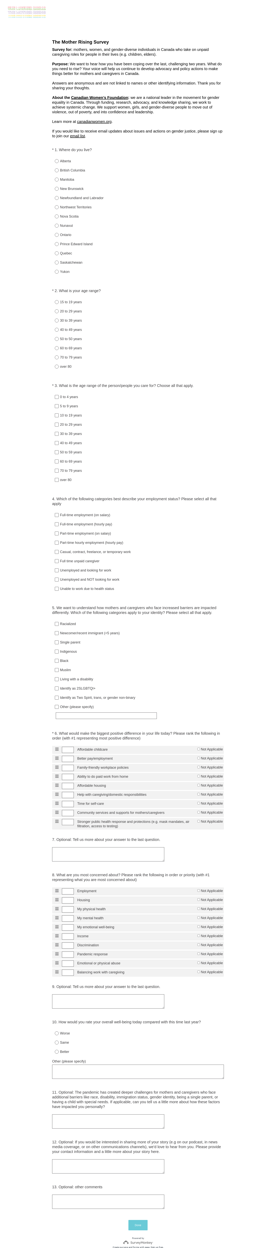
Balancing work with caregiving (100, 959)
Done (138, 1197)
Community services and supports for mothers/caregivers (120, 798)
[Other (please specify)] (113, 702)
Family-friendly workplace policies (103, 751)
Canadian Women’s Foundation (99, 97)
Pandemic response (92, 940)
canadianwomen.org (94, 121)
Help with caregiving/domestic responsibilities (111, 779)
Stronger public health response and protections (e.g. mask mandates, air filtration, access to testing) (133, 810)
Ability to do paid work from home (102, 761)
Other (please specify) (69, 1045)
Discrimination (88, 930)
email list (77, 136)
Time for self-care (90, 789)
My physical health (91, 893)
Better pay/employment (95, 742)
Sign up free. (157, 1219)
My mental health (90, 902)
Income (83, 921)
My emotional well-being (95, 912)
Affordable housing (91, 770)
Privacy (129, 1238)
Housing (83, 883)
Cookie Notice (143, 1238)
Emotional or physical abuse (98, 949)
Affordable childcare (92, 732)
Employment (86, 874)
